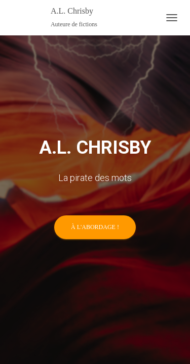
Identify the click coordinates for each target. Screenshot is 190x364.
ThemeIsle (128, 231)
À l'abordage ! (95, 143)
